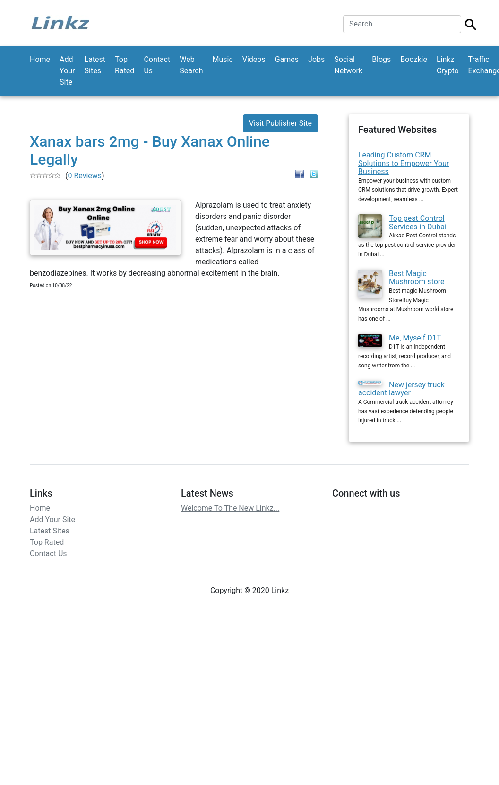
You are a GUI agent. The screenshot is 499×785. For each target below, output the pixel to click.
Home (40, 59)
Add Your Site (67, 71)
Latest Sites (95, 65)
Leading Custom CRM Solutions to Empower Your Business (403, 163)
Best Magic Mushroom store (417, 278)
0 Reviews (85, 175)
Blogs (381, 59)
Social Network (348, 65)
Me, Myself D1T (415, 337)
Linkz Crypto (448, 65)
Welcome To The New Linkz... (230, 508)
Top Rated (124, 65)
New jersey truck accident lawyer (401, 389)
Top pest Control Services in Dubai (418, 222)
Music (222, 59)
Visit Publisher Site (280, 123)
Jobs (316, 59)
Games (287, 59)
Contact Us (157, 65)
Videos (254, 59)
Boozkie (413, 59)
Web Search (191, 65)
